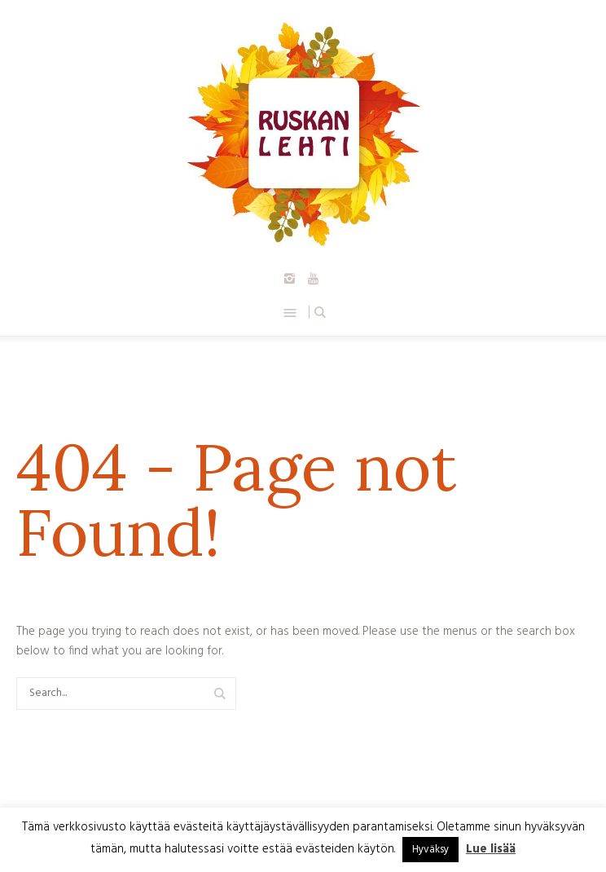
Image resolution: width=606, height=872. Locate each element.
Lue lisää (491, 849)
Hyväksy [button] (430, 849)
